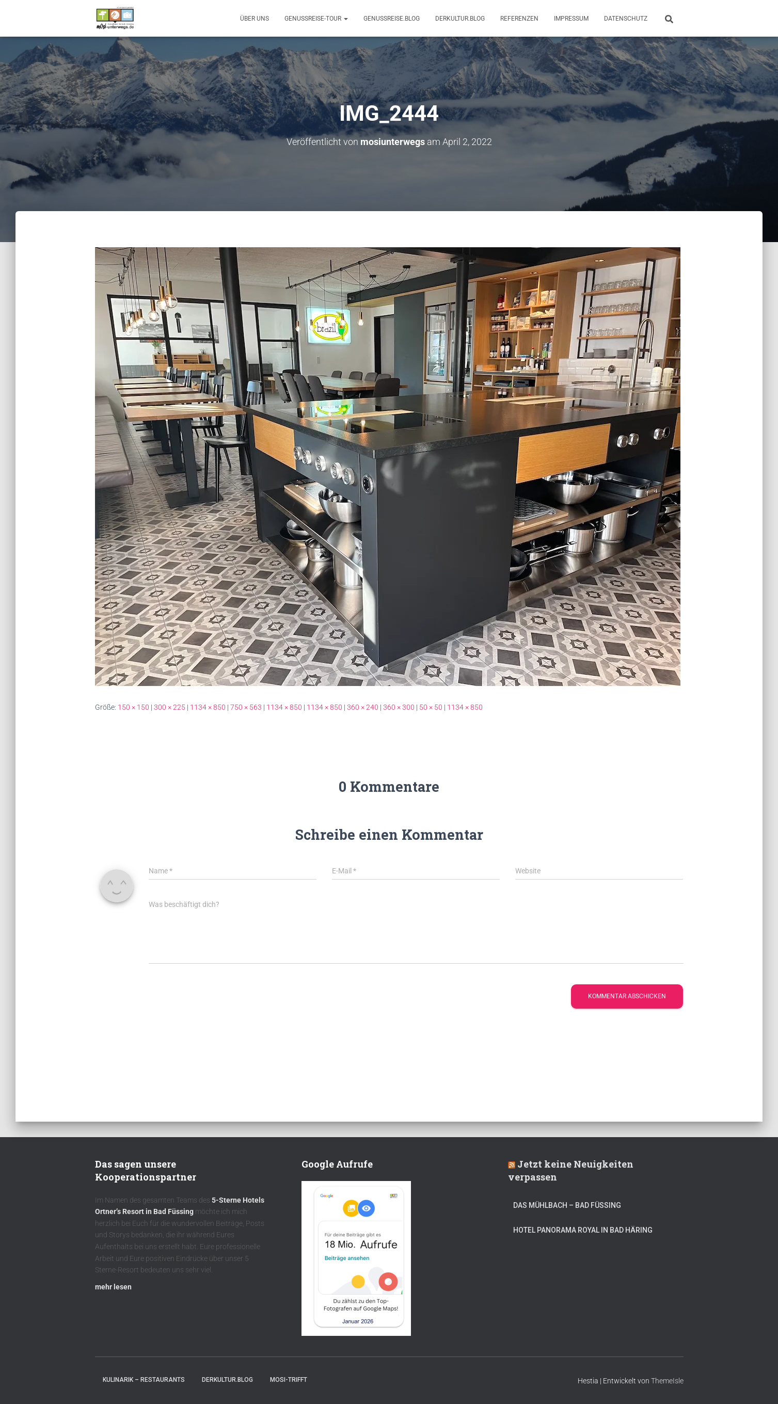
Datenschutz (625, 18)
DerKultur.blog (460, 18)
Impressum (571, 18)
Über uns (254, 18)
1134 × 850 (208, 707)
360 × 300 (399, 707)
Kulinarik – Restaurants (144, 1379)
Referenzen (519, 18)
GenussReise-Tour (316, 18)
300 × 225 (169, 707)
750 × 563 (246, 707)
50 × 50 (430, 707)
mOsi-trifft (288, 1379)
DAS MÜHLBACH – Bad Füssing (567, 1205)
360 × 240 (362, 707)
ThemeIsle (667, 1381)
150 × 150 (133, 707)
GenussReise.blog (391, 18)
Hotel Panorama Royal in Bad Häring (583, 1230)
